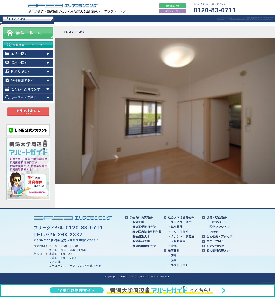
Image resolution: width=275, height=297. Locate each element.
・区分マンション (218, 226)
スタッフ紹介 (215, 241)
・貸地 (172, 245)
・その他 (212, 231)
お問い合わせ (215, 245)
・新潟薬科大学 (140, 241)
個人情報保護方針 (218, 250)
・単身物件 (175, 226)
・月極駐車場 (177, 241)
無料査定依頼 (172, 5)
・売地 (172, 255)
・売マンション (178, 264)
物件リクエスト (172, 11)
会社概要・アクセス (220, 236)
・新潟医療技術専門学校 (146, 231)
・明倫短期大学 (140, 236)
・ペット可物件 (178, 231)
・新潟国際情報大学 (143, 245)
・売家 (172, 260)
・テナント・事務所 (181, 236)
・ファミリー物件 (179, 222)
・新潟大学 (137, 222)
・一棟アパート (217, 222)
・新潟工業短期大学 (143, 226)
